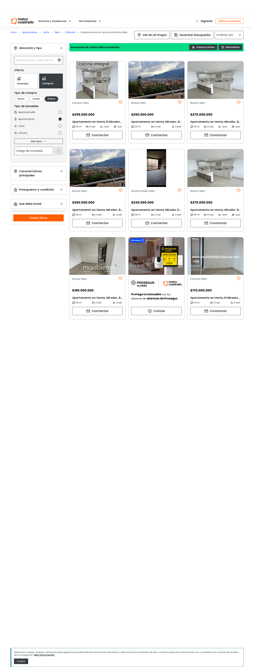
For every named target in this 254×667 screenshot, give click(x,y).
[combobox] (36, 45)
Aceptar (21, 661)
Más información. (44, 655)
